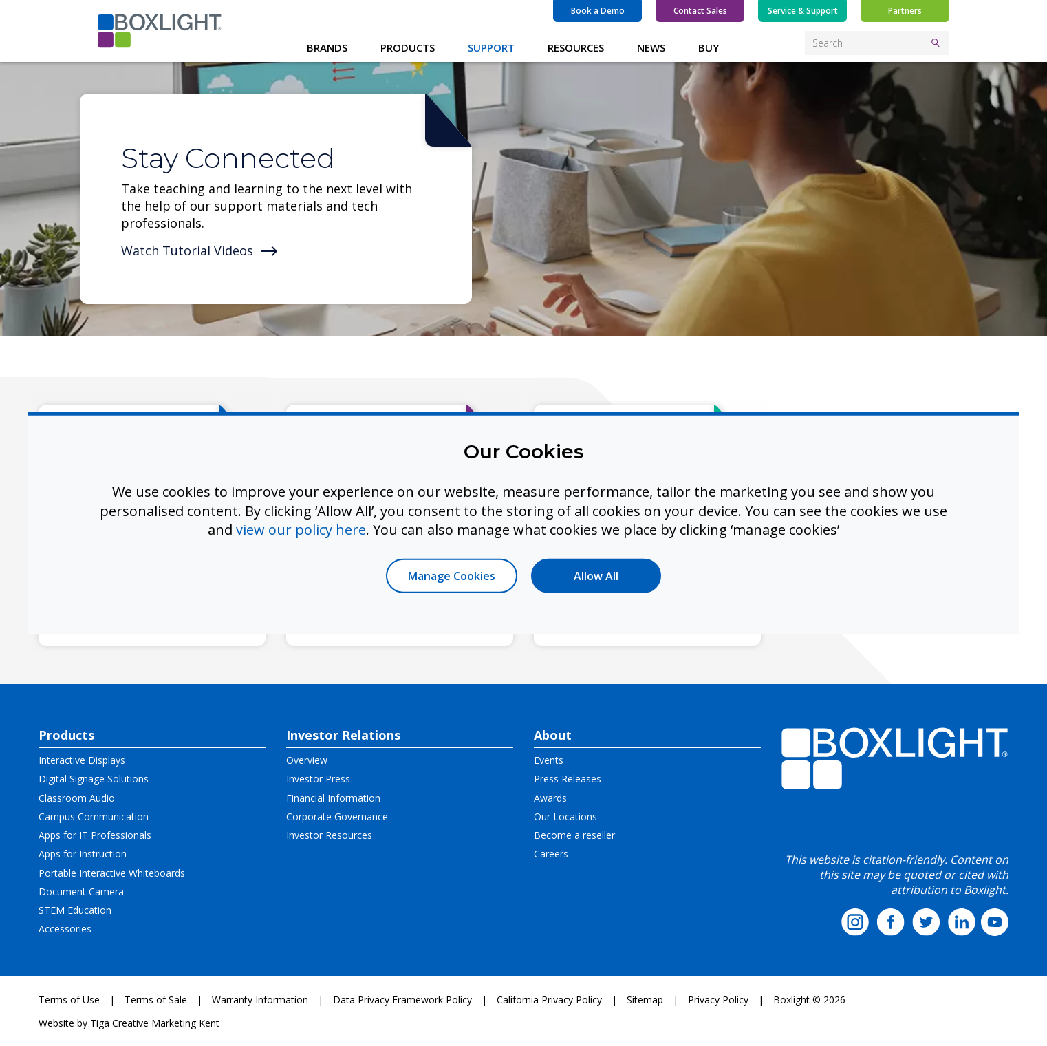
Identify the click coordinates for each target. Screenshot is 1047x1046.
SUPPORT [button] (491, 47)
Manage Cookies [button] (451, 575)
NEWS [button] (651, 47)
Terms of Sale (156, 999)
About (553, 735)
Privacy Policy (718, 999)
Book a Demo (598, 11)
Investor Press (318, 778)
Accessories (65, 928)
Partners (905, 11)
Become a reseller (574, 835)
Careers (551, 853)
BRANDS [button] (327, 47)
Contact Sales (700, 11)
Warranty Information (260, 999)
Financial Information (333, 797)
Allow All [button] (596, 575)
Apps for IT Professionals (95, 835)
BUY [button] (708, 47)
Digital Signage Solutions (94, 778)
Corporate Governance (337, 816)
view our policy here (301, 529)
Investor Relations (343, 735)
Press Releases (567, 778)
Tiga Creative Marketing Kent (154, 1022)
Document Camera (81, 891)
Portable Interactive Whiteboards (112, 872)
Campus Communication (94, 816)
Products (66, 735)
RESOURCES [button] (576, 47)
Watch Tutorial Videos (187, 250)
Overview (306, 760)
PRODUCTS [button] (407, 47)
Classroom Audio (77, 797)
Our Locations (565, 816)
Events (548, 760)
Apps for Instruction (83, 853)
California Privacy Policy (549, 999)
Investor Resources (329, 835)
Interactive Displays (82, 760)
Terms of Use (69, 999)
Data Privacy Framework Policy (402, 999)
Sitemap (645, 999)
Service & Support (803, 11)
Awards (550, 797)
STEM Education (75, 910)
